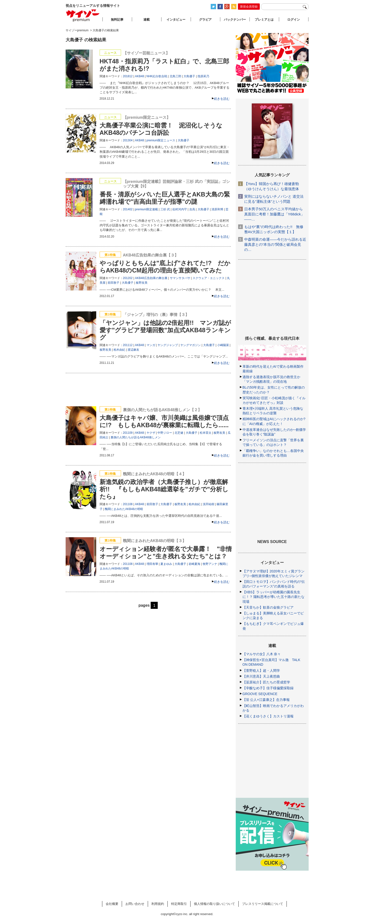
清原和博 (217, 209)
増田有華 (152, 564)
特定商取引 (179, 904)
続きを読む (222, 99)
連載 (146, 19)
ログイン (293, 19)
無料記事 (117, 19)
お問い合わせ (134, 904)
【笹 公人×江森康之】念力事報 (266, 700)
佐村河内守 (179, 209)
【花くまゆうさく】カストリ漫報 (268, 716)
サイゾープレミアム (83, 15)
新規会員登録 (249, 6)
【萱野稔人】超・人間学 (261, 670)
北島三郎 (175, 76)
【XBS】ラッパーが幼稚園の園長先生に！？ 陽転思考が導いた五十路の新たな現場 (274, 596)
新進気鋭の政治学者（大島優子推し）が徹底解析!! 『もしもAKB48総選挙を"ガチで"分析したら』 (164, 489)
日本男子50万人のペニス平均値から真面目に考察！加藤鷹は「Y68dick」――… (274, 214)
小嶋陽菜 (223, 345)
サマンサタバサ (180, 278)
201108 (128, 504)
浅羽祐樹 (208, 504)
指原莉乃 (203, 76)
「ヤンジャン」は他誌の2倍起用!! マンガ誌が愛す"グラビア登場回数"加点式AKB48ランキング (165, 330)
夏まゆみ (166, 564)
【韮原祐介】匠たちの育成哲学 (266, 682)
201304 (128, 140)
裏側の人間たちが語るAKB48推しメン (135, 437)
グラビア (205, 19)
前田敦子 (113, 282)
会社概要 (112, 904)
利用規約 (157, 904)
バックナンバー (235, 19)
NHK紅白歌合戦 (157, 76)
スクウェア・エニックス (208, 278)
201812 (128, 76)
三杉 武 (165, 209)
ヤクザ (151, 432)
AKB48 (139, 76)
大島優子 (189, 76)
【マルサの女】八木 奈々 (262, 654)
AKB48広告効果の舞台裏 (151, 278)
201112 (128, 345)
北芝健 (178, 432)
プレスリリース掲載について (262, 904)
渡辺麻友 (133, 349)
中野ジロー (164, 432)
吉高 (192, 209)
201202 (128, 278)
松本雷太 (205, 432)
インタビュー (175, 19)
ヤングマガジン (190, 345)
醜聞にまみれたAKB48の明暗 (124, 509)
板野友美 (142, 282)
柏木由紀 (119, 349)
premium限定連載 (146, 209)
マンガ (151, 345)
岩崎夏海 (194, 564)
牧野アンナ (210, 564)
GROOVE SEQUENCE (260, 694)
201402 (128, 209)
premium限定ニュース (161, 140)
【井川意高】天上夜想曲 (261, 676)
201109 (128, 432)
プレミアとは (264, 19)
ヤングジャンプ (167, 345)
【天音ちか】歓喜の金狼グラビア (268, 607)
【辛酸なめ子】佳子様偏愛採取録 (268, 688)
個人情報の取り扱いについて (214, 904)
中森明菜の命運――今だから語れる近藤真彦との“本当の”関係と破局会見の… (275, 244)
